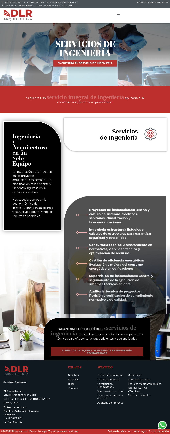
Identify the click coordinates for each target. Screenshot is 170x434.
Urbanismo (134, 375)
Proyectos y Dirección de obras (110, 397)
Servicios (73, 379)
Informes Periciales (139, 379)
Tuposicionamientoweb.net (63, 431)
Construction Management (105, 385)
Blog (71, 384)
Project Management (110, 375)
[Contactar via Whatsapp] (162, 429)
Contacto (73, 388)
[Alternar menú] (118, 15)
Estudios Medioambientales (144, 384)
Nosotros (73, 375)
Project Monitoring (108, 379)
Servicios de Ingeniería (110, 391)
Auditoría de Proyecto (110, 402)
